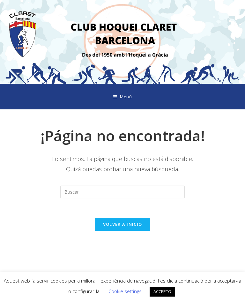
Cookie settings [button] (125, 291)
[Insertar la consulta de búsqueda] (122, 192)
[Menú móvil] (122, 96)
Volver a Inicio (122, 224)
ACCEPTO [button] (162, 291)
